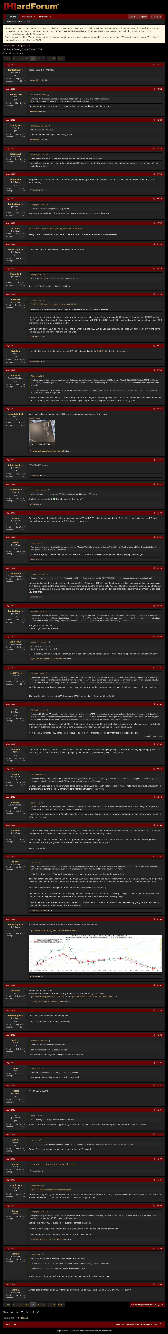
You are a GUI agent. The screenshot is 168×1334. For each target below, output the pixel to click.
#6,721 (159, 65)
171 (43, 58)
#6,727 (159, 223)
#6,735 (159, 484)
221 (53, 58)
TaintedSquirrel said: (39, 126)
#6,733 (159, 409)
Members (43, 16)
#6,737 (159, 537)
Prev (8, 58)
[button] (34, 16)
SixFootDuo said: (38, 611)
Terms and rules (132, 1324)
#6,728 (159, 244)
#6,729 (159, 269)
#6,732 (159, 370)
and (38, 910)
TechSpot (101, 351)
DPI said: (34, 862)
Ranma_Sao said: (38, 154)
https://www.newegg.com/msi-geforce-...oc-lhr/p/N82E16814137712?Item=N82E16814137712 (73, 996)
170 (38, 58)
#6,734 (159, 460)
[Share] (154, 64)
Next (60, 58)
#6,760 (159, 1284)
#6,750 (159, 1010)
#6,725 (159, 174)
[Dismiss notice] (162, 28)
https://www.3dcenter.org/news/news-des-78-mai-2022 (54, 930)
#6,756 (159, 1159)
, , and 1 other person (48, 1240)
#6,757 (159, 1180)
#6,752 (159, 1063)
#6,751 (159, 1035)
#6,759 (159, 1249)
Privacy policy (146, 1324)
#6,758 (159, 1206)
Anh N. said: (36, 1068)
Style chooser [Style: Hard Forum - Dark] (11, 1324)
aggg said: (35, 1116)
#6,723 (159, 120)
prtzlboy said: (36, 300)
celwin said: (35, 543)
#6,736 (159, 513)
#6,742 (159, 704)
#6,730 (159, 294)
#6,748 (159, 919)
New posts (27, 16)
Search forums (24, 21)
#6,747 (159, 857)
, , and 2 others (47, 659)
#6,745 (159, 797)
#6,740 (159, 637)
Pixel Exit (67, 1331)
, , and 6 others (47, 1002)
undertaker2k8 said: (39, 490)
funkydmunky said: (38, 95)
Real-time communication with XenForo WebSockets (92, 1331)
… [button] (17, 58)
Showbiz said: (36, 376)
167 (22, 58)
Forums (12, 16)
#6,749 (159, 985)
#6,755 (159, 1134)
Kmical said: (36, 1186)
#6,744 (159, 769)
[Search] (156, 16)
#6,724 (159, 149)
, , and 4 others (46, 451)
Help (156, 1324)
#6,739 (159, 606)
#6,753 (159, 1085)
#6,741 (159, 668)
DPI (6, 53)
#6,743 (159, 744)
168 (27, 58)
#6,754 (159, 1110)
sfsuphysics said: (38, 204)
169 (33, 58)
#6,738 (159, 568)
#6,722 (159, 89)
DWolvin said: (36, 775)
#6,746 (159, 825)
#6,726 (159, 199)
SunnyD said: (36, 274)
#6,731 (159, 346)
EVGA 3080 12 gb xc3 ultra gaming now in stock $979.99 (55, 228)
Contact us (119, 1324)
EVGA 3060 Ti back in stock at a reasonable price (52, 1164)
